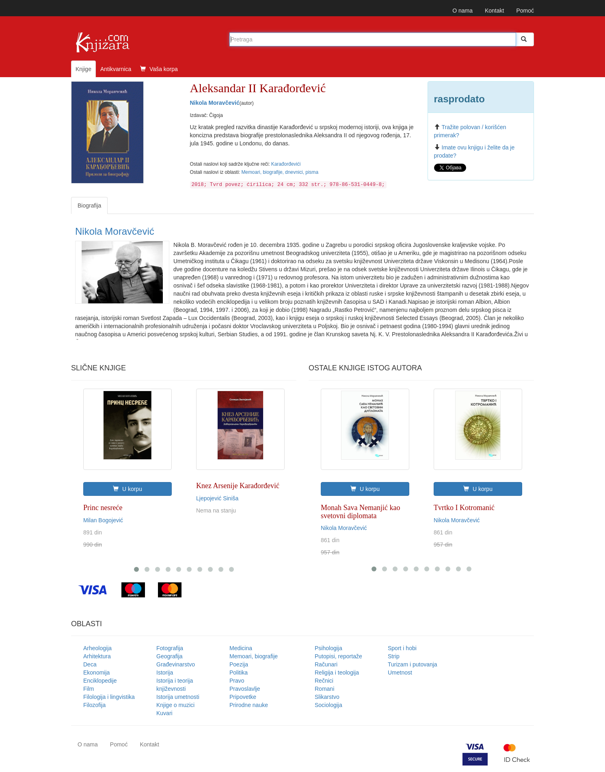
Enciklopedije (100, 680)
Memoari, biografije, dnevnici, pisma (279, 172)
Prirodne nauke (248, 705)
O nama (462, 10)
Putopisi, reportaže (338, 656)
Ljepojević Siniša (217, 498)
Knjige (83, 69)
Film (88, 689)
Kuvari (164, 713)
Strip (394, 656)
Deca (90, 664)
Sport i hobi (402, 648)
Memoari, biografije (253, 656)
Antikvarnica (115, 69)
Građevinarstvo (175, 664)
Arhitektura (97, 656)
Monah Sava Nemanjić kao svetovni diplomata (360, 512)
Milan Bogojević (103, 520)
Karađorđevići (286, 164)
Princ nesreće (102, 508)
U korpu (127, 489)
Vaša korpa (159, 69)
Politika (238, 672)
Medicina (240, 648)
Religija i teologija (337, 672)
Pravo (236, 680)
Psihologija (328, 648)
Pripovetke (242, 697)
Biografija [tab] (89, 205)
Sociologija (328, 705)
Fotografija (169, 648)
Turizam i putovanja (412, 664)
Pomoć (525, 10)
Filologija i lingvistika (109, 697)
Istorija (164, 672)
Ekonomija (96, 672)
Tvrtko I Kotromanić (464, 508)
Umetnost (400, 672)
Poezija (238, 664)
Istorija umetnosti (177, 697)
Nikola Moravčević (215, 102)
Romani (324, 689)
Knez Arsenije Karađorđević (237, 486)
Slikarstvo (327, 697)
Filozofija (94, 705)
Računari (326, 664)
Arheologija (97, 648)
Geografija (169, 656)
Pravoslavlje (244, 689)
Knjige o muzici (175, 705)
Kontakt (494, 10)
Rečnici (324, 680)
